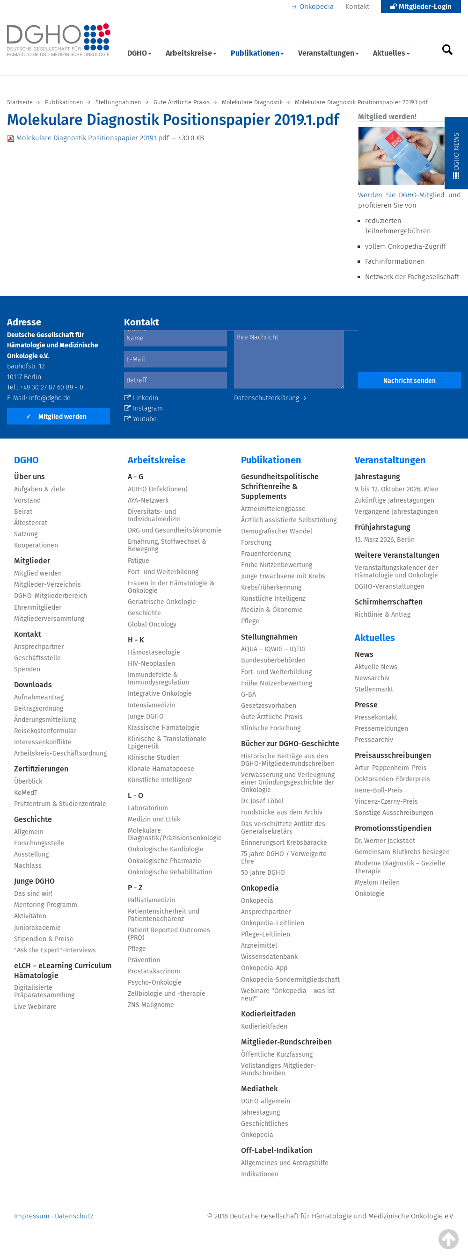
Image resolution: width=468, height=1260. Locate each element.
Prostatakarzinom (154, 971)
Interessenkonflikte (43, 742)
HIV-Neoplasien (151, 664)
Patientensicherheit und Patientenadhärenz (163, 915)
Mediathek (259, 1088)
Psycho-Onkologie (155, 982)
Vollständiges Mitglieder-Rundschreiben (278, 1069)
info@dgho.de (50, 398)
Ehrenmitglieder (37, 608)
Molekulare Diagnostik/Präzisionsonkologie (175, 834)
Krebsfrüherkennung (271, 587)
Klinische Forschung (270, 728)
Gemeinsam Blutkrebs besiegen (402, 852)
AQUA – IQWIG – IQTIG (273, 649)
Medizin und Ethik (154, 819)
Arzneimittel (259, 946)
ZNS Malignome (151, 1005)
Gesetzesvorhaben (268, 706)
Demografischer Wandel (276, 531)
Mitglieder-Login (421, 6)
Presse (366, 704)
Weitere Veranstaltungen (397, 555)
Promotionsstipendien (393, 828)
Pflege (137, 949)
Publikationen (257, 53)
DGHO (139, 53)
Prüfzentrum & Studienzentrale (60, 804)
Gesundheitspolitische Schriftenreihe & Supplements (280, 486)
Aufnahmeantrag (39, 697)
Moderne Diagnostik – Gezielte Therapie (400, 867)
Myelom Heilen (377, 882)
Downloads (33, 684)
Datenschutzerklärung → (270, 398)
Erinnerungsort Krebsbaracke (284, 843)
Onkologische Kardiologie (166, 849)
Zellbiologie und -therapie (166, 994)
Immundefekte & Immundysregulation (158, 678)
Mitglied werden (56, 417)
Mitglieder (32, 560)
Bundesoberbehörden (273, 660)
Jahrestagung (260, 1112)
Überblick (28, 781)
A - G (135, 476)
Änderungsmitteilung (45, 720)
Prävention (144, 960)
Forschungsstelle (39, 843)
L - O (135, 795)
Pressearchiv (374, 740)
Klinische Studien (154, 758)
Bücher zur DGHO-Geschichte (290, 743)
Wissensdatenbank (269, 957)
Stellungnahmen (269, 637)
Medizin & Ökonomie (272, 610)
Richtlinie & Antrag (382, 615)
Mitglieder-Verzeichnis (47, 585)
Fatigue (138, 561)
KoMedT (25, 793)
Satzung (25, 534)
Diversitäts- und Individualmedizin (154, 515)
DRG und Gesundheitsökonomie (175, 530)
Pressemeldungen (381, 729)
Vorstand (27, 500)
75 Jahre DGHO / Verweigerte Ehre (284, 857)
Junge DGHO (34, 881)
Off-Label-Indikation (276, 1150)
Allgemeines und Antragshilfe (285, 1163)
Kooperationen (36, 545)
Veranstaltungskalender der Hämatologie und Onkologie (396, 571)
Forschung (256, 543)
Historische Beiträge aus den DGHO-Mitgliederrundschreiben (288, 760)
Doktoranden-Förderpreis (392, 779)
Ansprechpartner (39, 647)
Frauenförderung (266, 554)
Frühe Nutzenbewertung (276, 565)
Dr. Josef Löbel (262, 801)
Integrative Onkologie (160, 694)
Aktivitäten (30, 916)
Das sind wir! (33, 894)
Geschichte (33, 819)
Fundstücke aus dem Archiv (281, 812)
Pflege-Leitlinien (265, 934)
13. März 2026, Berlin (385, 540)
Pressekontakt (376, 717)
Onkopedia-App (264, 968)
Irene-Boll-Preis (378, 790)
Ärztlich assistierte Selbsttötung (288, 520)
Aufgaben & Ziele (39, 489)
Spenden (27, 669)
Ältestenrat (30, 523)
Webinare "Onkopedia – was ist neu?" (288, 994)
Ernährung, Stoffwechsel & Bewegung (167, 545)
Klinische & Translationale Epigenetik (167, 742)
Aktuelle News (376, 667)
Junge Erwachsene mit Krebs (283, 576)
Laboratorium (148, 808)
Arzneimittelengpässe (273, 509)
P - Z (135, 887)
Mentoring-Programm (45, 905)
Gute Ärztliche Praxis (272, 717)
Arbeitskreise (191, 53)
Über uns (29, 476)
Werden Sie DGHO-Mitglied (401, 195)
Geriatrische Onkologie (162, 602)
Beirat (23, 512)
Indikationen (259, 1174)
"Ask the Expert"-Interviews (55, 950)
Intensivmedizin (151, 705)
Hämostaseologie (154, 652)
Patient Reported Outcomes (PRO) (169, 934)
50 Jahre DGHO (263, 873)
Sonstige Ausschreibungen (394, 813)
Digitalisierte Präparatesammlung (44, 991)
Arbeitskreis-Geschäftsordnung (60, 753)
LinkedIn (141, 398)
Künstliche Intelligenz (160, 780)
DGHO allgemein (265, 1101)
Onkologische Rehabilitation (170, 872)
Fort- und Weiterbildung (163, 572)
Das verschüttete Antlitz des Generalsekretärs (283, 827)
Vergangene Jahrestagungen (396, 512)
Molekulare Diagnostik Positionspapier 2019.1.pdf (89, 138)
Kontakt (357, 6)
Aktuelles (391, 53)
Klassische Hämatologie (164, 728)
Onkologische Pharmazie (164, 861)
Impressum (32, 1216)
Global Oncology (152, 624)
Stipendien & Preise (43, 939)
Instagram (143, 408)
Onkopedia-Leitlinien (272, 923)
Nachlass (28, 866)
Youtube (140, 419)
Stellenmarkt (374, 689)
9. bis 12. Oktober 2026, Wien (397, 489)
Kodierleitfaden (268, 1013)
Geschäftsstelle (37, 658)
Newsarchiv (372, 678)
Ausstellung (31, 854)
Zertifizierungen (41, 768)
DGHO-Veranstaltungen (389, 586)
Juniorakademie (37, 928)
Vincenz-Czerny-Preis (386, 802)
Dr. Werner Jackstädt (385, 841)
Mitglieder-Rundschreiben (286, 1041)
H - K (136, 639)
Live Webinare (35, 1007)
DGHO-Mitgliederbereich (50, 596)
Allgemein (29, 832)
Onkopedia (317, 6)
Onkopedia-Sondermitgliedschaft (290, 980)
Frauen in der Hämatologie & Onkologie (171, 587)
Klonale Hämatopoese (161, 769)
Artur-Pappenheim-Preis (391, 768)
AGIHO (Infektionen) (158, 489)
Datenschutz (74, 1216)
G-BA (248, 694)
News (364, 654)
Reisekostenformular (45, 731)
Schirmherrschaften (389, 602)
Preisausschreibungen (393, 755)
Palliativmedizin (151, 900)
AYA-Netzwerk (148, 500)
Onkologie (370, 894)
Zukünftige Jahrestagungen (394, 500)
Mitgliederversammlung (49, 619)
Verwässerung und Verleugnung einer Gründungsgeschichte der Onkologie (288, 782)
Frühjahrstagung (382, 527)
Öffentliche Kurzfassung (277, 1054)
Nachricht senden (409, 381)
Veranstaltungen (328, 53)
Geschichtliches (264, 1124)
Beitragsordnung (38, 709)
